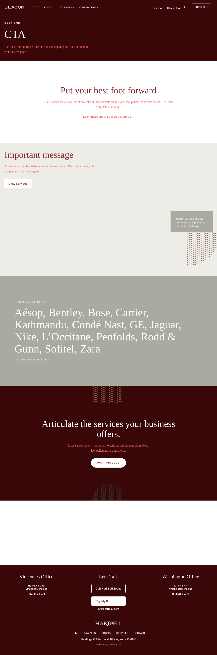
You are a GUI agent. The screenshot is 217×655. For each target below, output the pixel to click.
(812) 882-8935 (36, 593)
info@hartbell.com (108, 608)
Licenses (158, 8)
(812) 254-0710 (180, 593)
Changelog (173, 8)
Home (36, 6)
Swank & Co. (115, 644)
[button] (49, 7)
